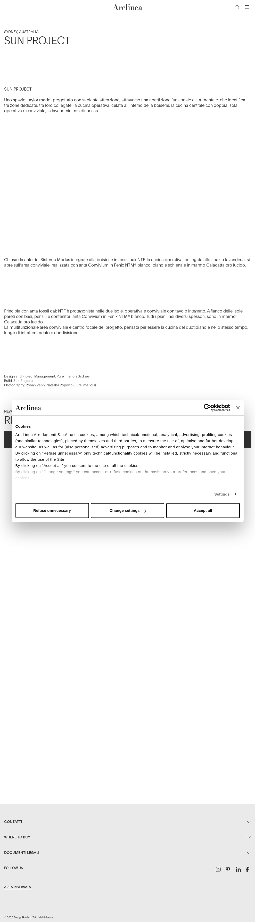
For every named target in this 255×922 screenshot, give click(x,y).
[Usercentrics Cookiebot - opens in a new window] (207, 407)
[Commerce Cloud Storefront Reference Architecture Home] (127, 7)
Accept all (203, 510)
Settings (222, 494)
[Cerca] (238, 8)
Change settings (128, 510)
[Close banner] (238, 407)
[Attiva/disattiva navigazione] (247, 7)
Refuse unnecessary (52, 510)
